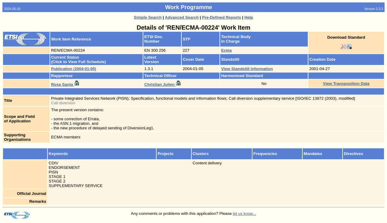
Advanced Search (182, 17)
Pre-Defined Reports (221, 17)
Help (248, 17)
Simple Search (148, 17)
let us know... (244, 213)
